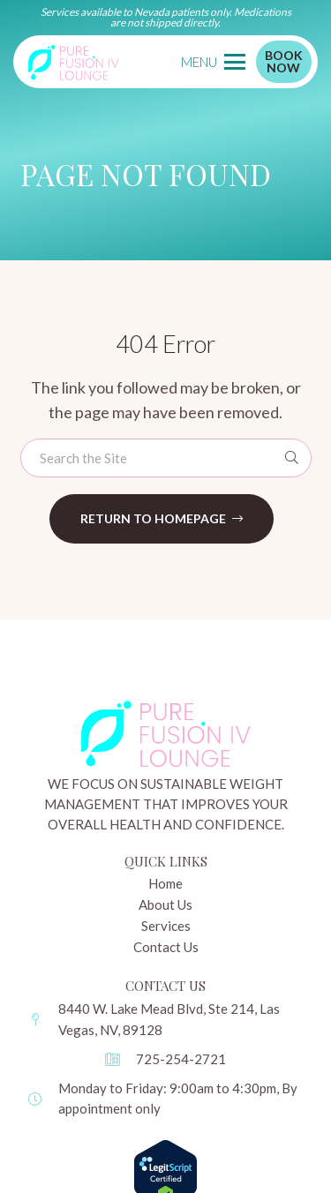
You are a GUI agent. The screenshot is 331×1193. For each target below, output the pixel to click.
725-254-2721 (181, 1059)
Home (165, 883)
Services (166, 926)
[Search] (292, 457)
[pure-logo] (73, 62)
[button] (213, 62)
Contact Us (166, 947)
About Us (165, 904)
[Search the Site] (166, 458)
